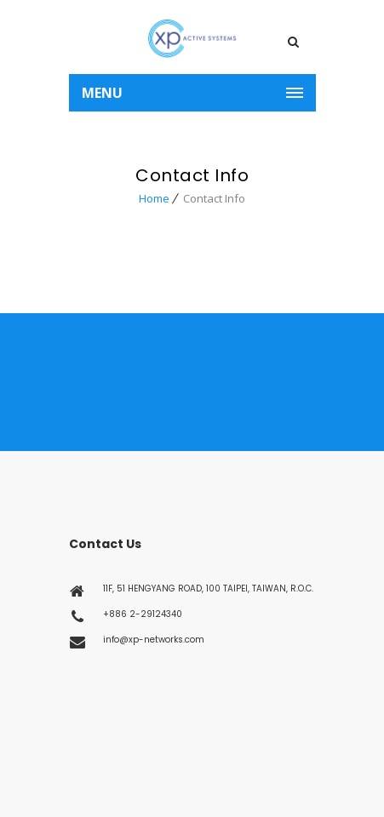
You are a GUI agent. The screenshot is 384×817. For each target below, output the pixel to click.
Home (154, 198)
